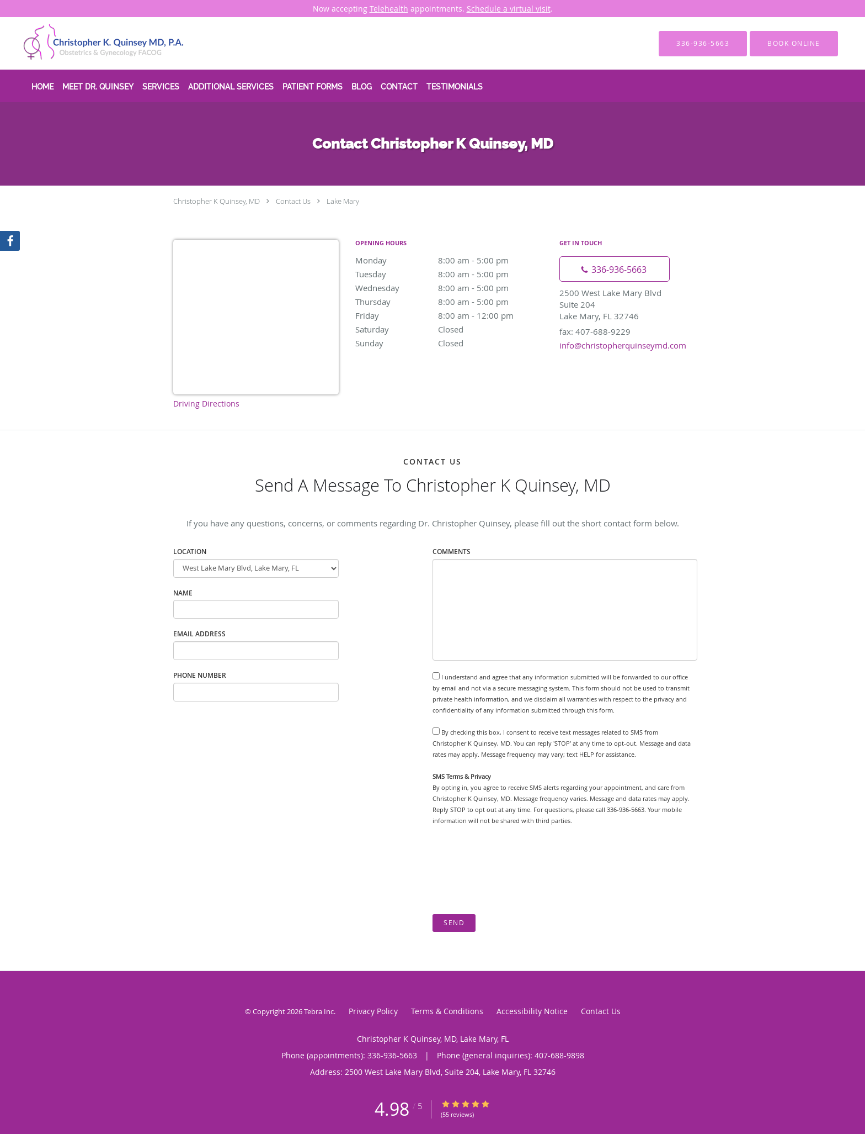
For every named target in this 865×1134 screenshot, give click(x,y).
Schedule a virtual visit (509, 8)
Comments (451, 551)
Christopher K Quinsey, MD (216, 201)
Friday (451, 315)
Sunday (451, 343)
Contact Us (293, 201)
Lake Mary (343, 201)
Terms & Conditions (447, 1011)
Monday (451, 260)
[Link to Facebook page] (10, 241)
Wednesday (451, 287)
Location (189, 551)
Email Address (199, 634)
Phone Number (199, 675)
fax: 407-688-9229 (595, 331)
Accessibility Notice (532, 1011)
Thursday (451, 301)
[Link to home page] (87, 43)
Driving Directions (206, 403)
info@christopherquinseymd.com (622, 345)
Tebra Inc (319, 1011)
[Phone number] (614, 269)
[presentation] (516, 870)
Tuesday (451, 273)
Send (454, 922)
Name (183, 593)
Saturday (451, 329)
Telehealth (389, 8)
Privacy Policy (373, 1011)
